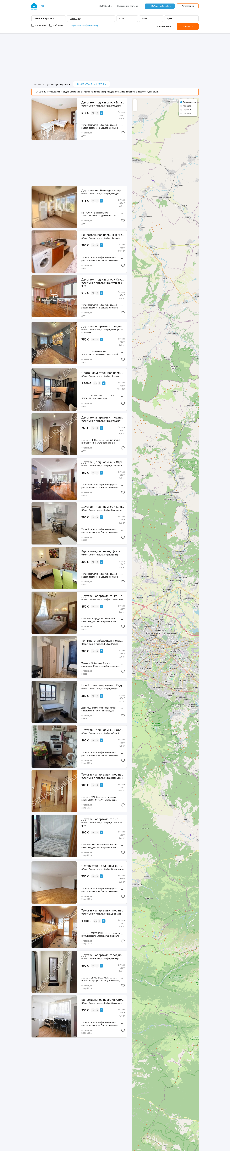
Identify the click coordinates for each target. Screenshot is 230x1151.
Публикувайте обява (159, 6)
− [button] (135, 105)
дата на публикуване (57, 85)
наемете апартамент (44, 18)
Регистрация (187, 6)
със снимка (40, 25)
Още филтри (164, 26)
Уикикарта (187, 106)
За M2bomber (105, 6)
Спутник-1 (187, 110)
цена (169, 18)
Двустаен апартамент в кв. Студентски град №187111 (103, 819)
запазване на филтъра (91, 84)
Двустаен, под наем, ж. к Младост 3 (103, 102)
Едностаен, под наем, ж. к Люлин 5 (103, 234)
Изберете (188, 26)
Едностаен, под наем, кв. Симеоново (103, 999)
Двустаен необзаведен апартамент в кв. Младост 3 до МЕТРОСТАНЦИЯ (103, 190)
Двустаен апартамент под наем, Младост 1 (103, 417)
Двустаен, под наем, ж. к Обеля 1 (103, 729)
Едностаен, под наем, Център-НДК (103, 551)
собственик (59, 25)
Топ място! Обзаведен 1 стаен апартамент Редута (103, 640)
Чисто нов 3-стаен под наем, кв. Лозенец (103, 372)
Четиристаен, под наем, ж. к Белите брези (103, 865)
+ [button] (135, 101)
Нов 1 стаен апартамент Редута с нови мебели (103, 685)
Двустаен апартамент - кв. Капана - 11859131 (103, 596)
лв (93, 113)
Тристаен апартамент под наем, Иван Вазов (103, 774)
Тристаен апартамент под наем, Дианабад (103, 910)
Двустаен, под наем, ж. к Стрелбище (103, 462)
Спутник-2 (187, 114)
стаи (121, 18)
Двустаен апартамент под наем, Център (103, 955)
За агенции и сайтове (127, 6)
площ (144, 18)
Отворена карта (189, 102)
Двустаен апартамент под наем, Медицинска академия (103, 326)
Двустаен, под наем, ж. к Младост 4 (103, 506)
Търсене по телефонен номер (85, 25)
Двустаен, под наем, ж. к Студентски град (103, 279)
